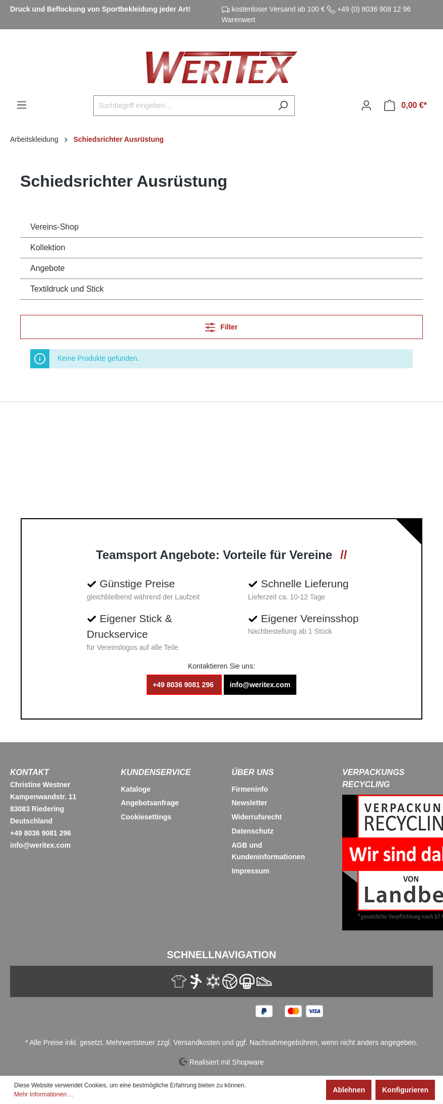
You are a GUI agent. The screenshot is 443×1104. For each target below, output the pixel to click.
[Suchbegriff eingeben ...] (182, 105)
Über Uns (253, 772)
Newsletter (250, 803)
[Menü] (21, 105)
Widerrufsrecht (257, 817)
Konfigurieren (405, 1090)
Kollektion (47, 247)
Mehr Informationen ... (43, 1094)
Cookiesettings (146, 817)
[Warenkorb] (405, 105)
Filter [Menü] (221, 325)
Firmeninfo (250, 789)
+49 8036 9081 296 (184, 685)
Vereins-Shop (54, 227)
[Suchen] (283, 105)
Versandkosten (196, 1042)
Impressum (251, 871)
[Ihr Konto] (366, 105)
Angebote (47, 268)
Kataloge (136, 789)
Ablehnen (349, 1090)
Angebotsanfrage (150, 803)
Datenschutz (253, 831)
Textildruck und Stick (67, 289)
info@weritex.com (260, 685)
